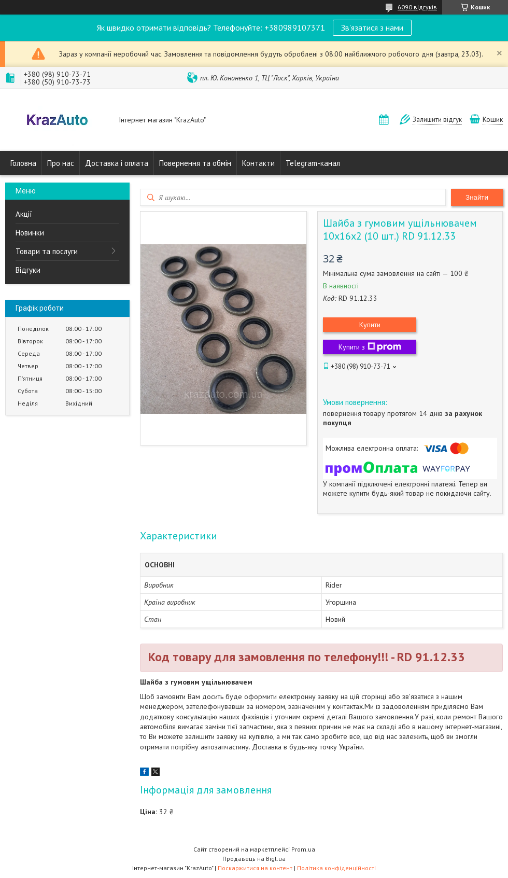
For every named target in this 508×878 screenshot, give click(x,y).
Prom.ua (303, 849)
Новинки (30, 233)
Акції (24, 214)
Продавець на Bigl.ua (254, 858)
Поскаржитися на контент (255, 868)
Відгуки (28, 270)
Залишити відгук (437, 119)
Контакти (258, 163)
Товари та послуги (47, 251)
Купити (369, 324)
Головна (23, 163)
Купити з (369, 347)
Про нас (60, 163)
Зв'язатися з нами (372, 27)
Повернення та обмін (195, 163)
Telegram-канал (313, 163)
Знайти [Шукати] (476, 197)
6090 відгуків (417, 7)
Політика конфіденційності (336, 868)
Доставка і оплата (116, 163)
